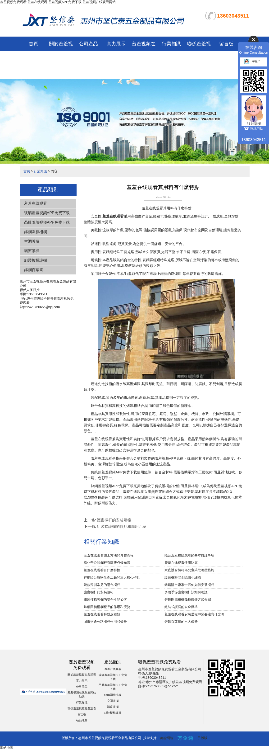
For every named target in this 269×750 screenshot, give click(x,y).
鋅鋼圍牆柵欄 (35, 232)
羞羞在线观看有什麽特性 (102, 570)
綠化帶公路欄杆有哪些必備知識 (107, 563)
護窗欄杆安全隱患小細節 (182, 577)
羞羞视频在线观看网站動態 (143, 58)
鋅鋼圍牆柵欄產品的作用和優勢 (107, 607)
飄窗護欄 (31, 251)
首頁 (33, 43)
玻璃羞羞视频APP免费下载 (47, 213)
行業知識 (171, 43)
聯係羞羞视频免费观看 (82, 708)
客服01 (252, 61)
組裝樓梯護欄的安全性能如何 (105, 599)
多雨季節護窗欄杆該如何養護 (186, 592)
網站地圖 (6, 748)
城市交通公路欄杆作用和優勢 (105, 621)
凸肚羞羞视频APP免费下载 (47, 222)
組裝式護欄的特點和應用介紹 (121, 526)
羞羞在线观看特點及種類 (102, 614)
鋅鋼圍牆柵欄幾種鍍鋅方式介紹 (187, 599)
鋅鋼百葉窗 (33, 270)
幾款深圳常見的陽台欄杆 (102, 585)
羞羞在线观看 (35, 203)
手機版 (202, 738)
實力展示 (116, 43)
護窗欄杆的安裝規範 (114, 520)
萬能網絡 (166, 738)
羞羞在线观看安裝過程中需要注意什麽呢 (194, 614)
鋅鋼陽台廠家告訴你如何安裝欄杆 (189, 585)
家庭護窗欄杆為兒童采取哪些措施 (189, 570)
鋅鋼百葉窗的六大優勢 (181, 621)
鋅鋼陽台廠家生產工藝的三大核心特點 (112, 577)
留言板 (226, 43)
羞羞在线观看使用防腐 (181, 563)
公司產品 (88, 43)
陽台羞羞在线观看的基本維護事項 (189, 555)
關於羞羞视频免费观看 (82, 674)
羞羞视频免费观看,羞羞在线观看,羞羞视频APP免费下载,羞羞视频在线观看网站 (58, 2)
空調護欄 (31, 241)
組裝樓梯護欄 (35, 260)
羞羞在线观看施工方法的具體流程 (108, 555)
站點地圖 (81, 720)
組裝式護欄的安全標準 (181, 607)
